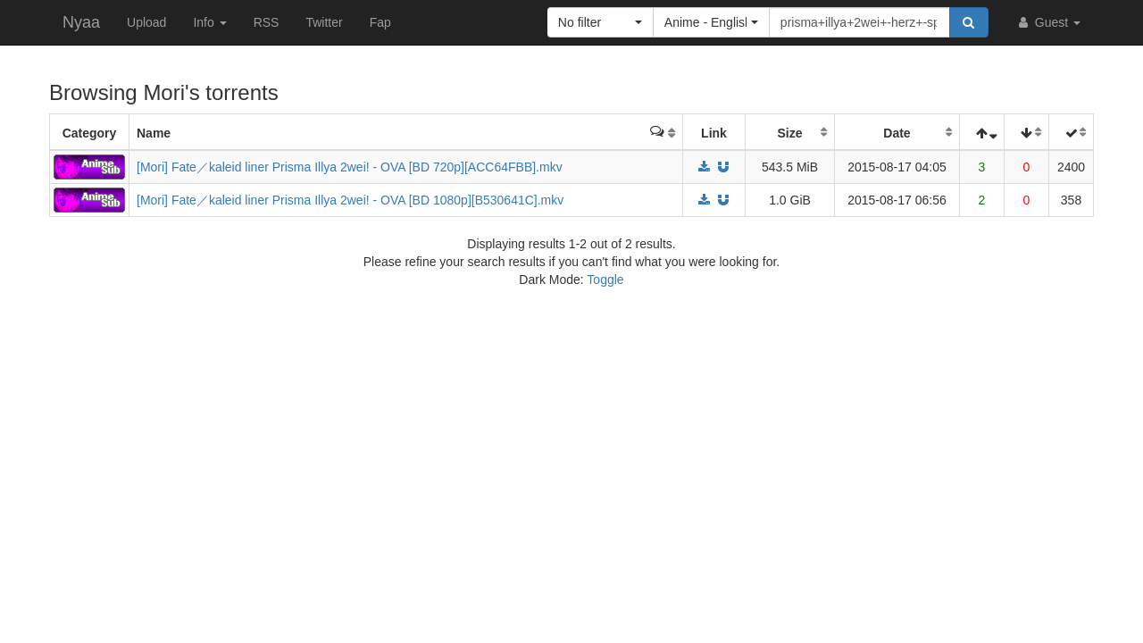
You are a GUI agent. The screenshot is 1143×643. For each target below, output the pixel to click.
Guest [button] (1047, 22)
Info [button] (209, 22)
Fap (380, 22)
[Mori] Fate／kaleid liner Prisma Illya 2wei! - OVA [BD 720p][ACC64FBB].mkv (350, 167)
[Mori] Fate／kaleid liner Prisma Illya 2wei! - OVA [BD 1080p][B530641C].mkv (350, 200)
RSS (266, 22)
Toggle (605, 279)
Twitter (323, 22)
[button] (600, 22)
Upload (146, 22)
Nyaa (81, 22)
